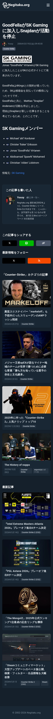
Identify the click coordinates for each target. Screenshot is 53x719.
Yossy (20, 197)
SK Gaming (18, 172)
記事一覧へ (33, 197)
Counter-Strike (8, 49)
